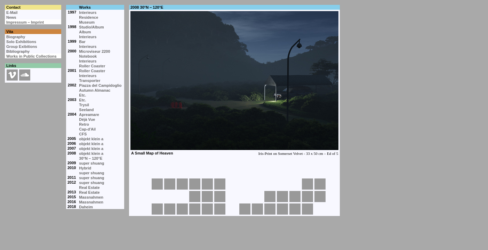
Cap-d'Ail (87, 129)
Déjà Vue (87, 119)
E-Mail (11, 12)
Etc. (82, 95)
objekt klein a (91, 139)
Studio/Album (91, 27)
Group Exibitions (21, 46)
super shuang (91, 163)
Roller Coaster (92, 66)
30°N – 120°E (90, 158)
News (11, 17)
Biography (15, 37)
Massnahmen (91, 197)
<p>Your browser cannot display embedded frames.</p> (234, 93)
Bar (82, 42)
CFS (83, 134)
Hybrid (85, 168)
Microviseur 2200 (94, 51)
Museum (87, 22)
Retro (84, 124)
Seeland (86, 110)
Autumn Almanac (94, 90)
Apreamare (89, 114)
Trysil (84, 105)
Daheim (86, 207)
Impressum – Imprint (25, 22)
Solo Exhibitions (21, 42)
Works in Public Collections (31, 56)
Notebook (88, 56)
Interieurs (87, 12)
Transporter (89, 80)
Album (85, 32)
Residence (88, 17)
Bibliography (18, 51)
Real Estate (89, 187)
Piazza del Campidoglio (100, 85)
